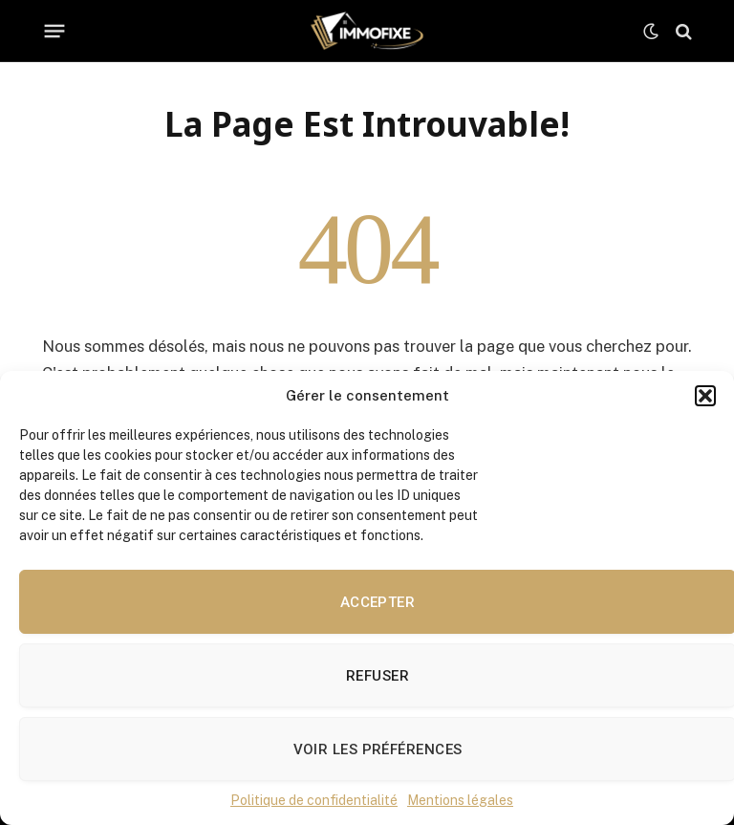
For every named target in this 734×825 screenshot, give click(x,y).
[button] (705, 395)
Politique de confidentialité (314, 800)
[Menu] (55, 31)
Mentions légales (460, 800)
